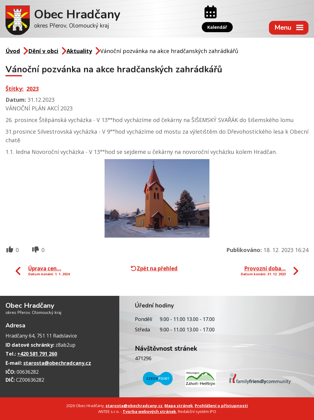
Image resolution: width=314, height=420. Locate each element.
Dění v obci (43, 51)
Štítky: (15, 88)
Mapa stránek (178, 405)
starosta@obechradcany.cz (57, 363)
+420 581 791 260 (37, 353)
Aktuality (79, 51)
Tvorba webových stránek (149, 411)
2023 (32, 88)
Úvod (13, 51)
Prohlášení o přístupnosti (221, 405)
